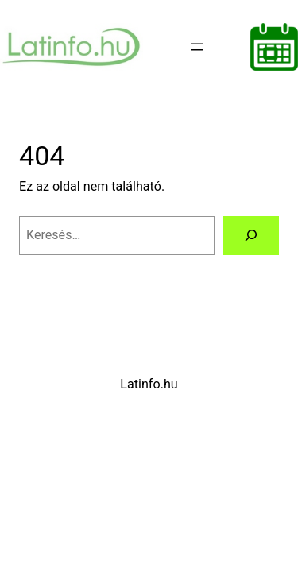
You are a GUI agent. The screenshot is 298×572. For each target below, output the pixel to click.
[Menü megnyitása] (197, 46)
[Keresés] (251, 236)
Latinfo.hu (148, 384)
